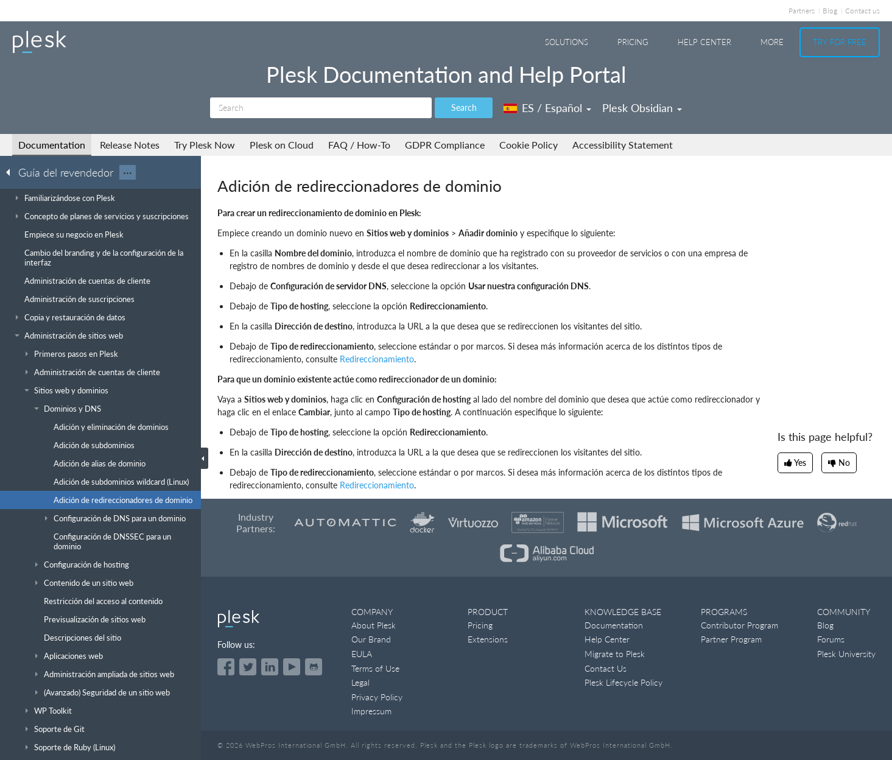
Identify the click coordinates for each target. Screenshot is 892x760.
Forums (831, 639)
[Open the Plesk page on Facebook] (225, 666)
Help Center (704, 42)
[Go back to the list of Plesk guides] (11, 171)
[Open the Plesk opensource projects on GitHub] (313, 666)
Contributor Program (739, 625)
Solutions (566, 42)
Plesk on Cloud (282, 144)
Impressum (371, 711)
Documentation (51, 144)
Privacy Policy (376, 697)
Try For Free (839, 42)
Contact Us (606, 668)
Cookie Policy (528, 144)
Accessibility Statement (622, 144)
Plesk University (846, 654)
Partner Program (731, 639)
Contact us (862, 10)
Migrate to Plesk (615, 654)
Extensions (488, 639)
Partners (801, 10)
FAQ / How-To (359, 144)
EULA (361, 654)
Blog (830, 10)
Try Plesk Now (204, 144)
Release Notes (130, 144)
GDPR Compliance (445, 144)
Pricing (632, 42)
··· (127, 172)
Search (464, 107)
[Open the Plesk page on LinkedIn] (269, 666)
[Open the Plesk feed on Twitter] (247, 666)
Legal (360, 682)
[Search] (321, 107)
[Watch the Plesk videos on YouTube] (291, 666)
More (772, 42)
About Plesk (373, 625)
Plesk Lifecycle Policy (623, 682)
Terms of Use (375, 668)
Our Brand (371, 639)
